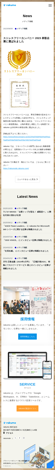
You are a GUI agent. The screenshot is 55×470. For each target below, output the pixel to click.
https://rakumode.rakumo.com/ (16, 168)
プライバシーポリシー (10, 461)
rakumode (7, 438)
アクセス (8, 433)
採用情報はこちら (27, 337)
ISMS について (36, 463)
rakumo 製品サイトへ (27, 408)
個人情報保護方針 (24, 461)
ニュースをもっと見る (26, 179)
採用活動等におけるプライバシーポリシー (16, 463)
